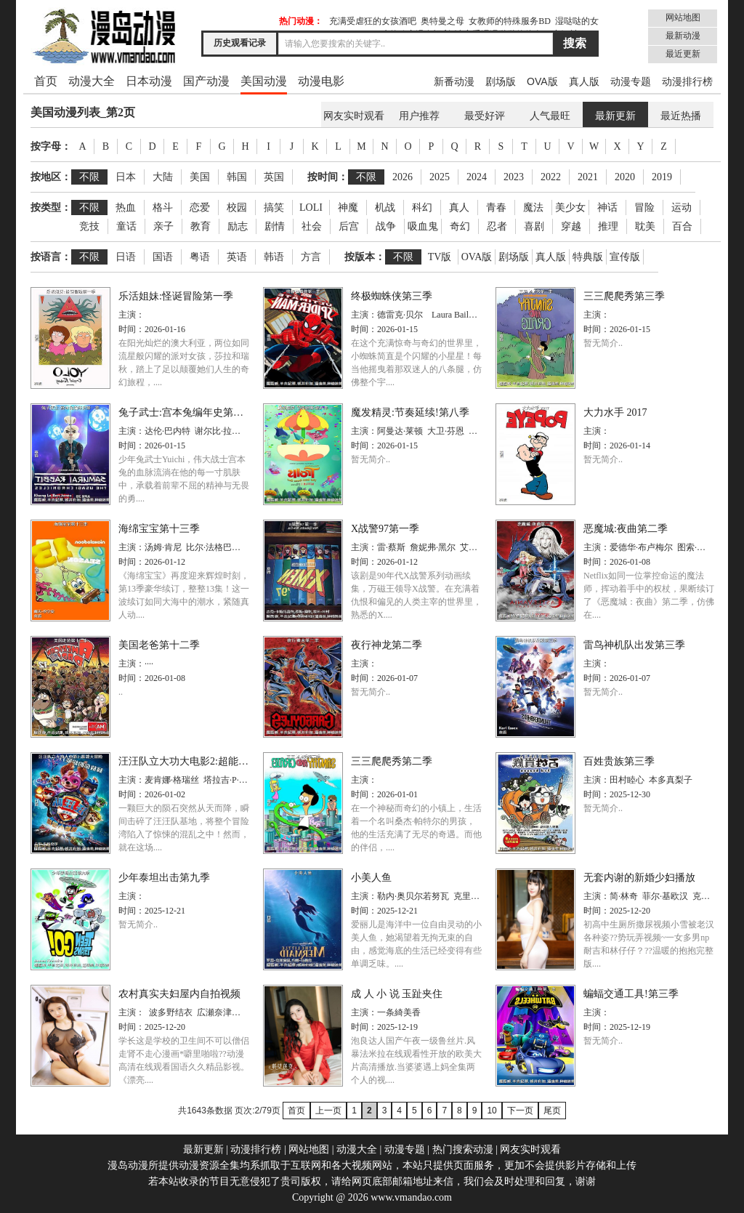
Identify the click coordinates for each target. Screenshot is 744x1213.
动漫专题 (630, 81)
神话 (607, 207)
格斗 (163, 207)
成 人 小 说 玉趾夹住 (396, 993)
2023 (514, 177)
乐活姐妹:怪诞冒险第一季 (175, 296)
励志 (237, 226)
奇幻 (460, 226)
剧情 (274, 226)
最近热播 (680, 115)
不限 (89, 177)
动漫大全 (91, 81)
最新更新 (615, 115)
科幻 (422, 207)
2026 (402, 177)
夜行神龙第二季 (386, 645)
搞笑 (274, 207)
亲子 (163, 226)
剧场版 (500, 81)
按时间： (327, 177)
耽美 (645, 226)
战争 (386, 226)
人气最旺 (550, 115)
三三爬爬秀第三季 (624, 296)
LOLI (311, 207)
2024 (476, 177)
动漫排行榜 (687, 81)
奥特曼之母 (442, 21)
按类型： (51, 207)
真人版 (584, 81)
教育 (200, 226)
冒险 (644, 207)
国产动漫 (206, 81)
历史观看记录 (240, 43)
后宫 (349, 226)
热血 (126, 207)
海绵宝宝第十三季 (159, 528)
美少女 (570, 207)
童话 (126, 226)
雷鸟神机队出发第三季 (634, 645)
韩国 (237, 177)
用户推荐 (419, 115)
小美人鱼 (371, 877)
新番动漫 (454, 81)
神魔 (348, 207)
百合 (682, 226)
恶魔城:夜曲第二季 (625, 528)
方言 (311, 256)
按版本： (364, 256)
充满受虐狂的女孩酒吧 (372, 21)
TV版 (440, 256)
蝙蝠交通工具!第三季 (631, 993)
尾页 (552, 1110)
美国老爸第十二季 (159, 645)
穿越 (571, 226)
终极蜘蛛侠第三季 (391, 296)
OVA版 (542, 81)
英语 (237, 256)
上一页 (328, 1110)
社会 (312, 226)
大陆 (163, 177)
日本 (126, 177)
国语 (163, 256)
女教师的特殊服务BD (510, 21)
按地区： (51, 177)
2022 (551, 177)
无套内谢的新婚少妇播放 (639, 877)
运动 (681, 207)
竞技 (89, 226)
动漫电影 (321, 81)
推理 (608, 226)
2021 (588, 177)
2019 (662, 177)
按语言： (51, 256)
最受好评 (484, 115)
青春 (496, 207)
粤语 (200, 256)
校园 (237, 207)
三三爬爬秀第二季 (391, 761)
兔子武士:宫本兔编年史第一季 (186, 412)
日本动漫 (149, 81)
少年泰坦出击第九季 (164, 877)
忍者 (497, 226)
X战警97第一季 (385, 528)
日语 (126, 256)
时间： (131, 329)
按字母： (51, 146)
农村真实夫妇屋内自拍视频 (179, 993)
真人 (459, 207)
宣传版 (625, 256)
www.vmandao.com (411, 1197)
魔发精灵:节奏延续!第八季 (410, 412)
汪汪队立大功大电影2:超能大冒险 (193, 761)
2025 (439, 177)
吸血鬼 (423, 226)
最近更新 (683, 54)
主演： (131, 315)
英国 (274, 177)
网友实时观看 (353, 115)
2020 (625, 177)
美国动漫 (263, 81)
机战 (385, 207)
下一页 (520, 1110)
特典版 (588, 256)
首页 (45, 81)
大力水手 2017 (615, 412)
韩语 (274, 256)
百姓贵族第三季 (619, 761)
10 (491, 1110)
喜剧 (534, 226)
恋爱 (200, 207)
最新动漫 (683, 36)
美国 (200, 177)
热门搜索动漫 (462, 1149)
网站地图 (683, 17)
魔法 (533, 207)
